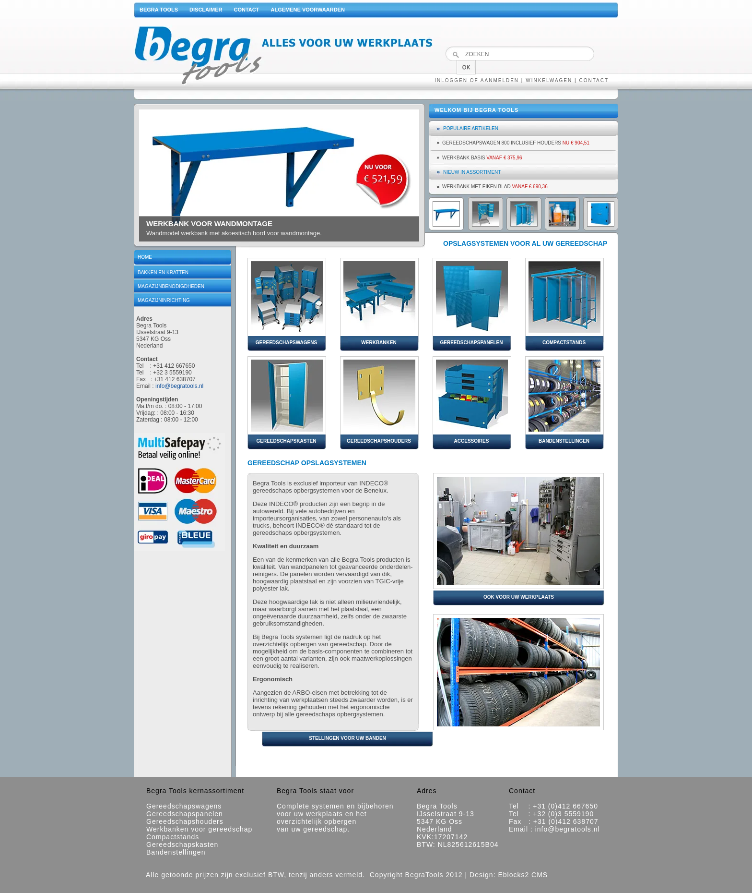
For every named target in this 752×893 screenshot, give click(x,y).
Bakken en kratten (163, 272)
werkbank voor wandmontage (209, 223)
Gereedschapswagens (184, 806)
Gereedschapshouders (184, 821)
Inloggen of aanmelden (477, 80)
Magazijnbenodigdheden (171, 286)
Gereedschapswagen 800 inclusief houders (515, 142)
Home (145, 257)
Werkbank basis (482, 157)
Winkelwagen (549, 80)
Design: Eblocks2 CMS (509, 875)
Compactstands (172, 837)
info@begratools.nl (179, 386)
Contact (246, 9)
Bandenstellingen (175, 852)
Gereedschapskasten (182, 844)
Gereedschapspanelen (184, 814)
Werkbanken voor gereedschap (199, 829)
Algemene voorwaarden (307, 9)
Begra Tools (159, 9)
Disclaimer (205, 9)
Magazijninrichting (164, 300)
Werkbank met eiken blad (495, 186)
